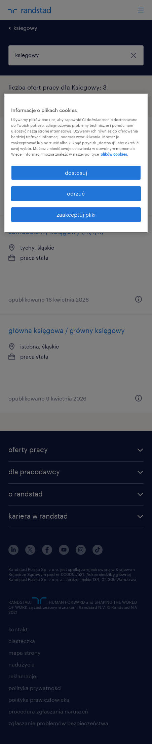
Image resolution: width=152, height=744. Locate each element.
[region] (76, 163)
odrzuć (76, 193)
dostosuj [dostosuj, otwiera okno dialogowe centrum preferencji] (76, 172)
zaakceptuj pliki (76, 214)
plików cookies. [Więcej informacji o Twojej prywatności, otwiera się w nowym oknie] (114, 154)
